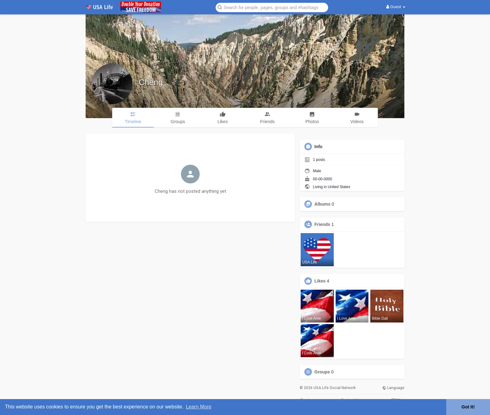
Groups (322, 371)
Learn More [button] (199, 406)
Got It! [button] (468, 406)
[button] (271, 7)
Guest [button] (395, 6)
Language (393, 388)
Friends (322, 224)
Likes (320, 280)
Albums (322, 204)
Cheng (151, 82)
